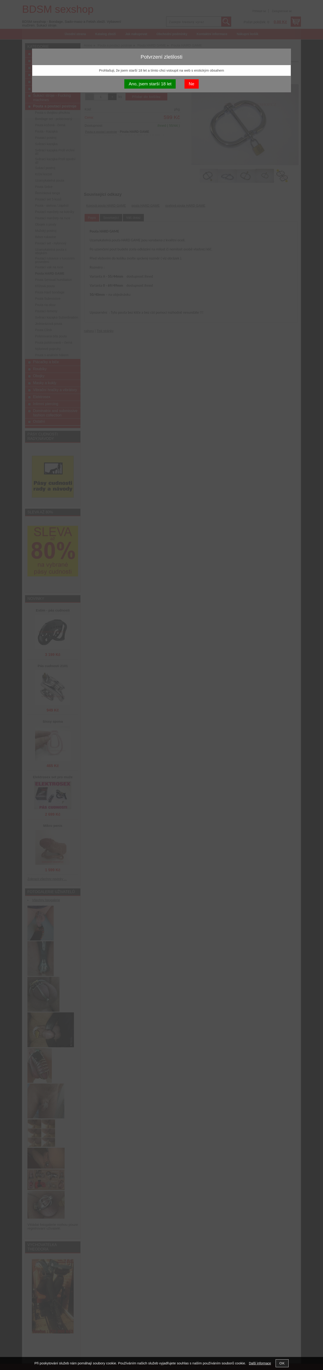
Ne (191, 83)
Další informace (260, 1363)
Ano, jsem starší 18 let (150, 83)
